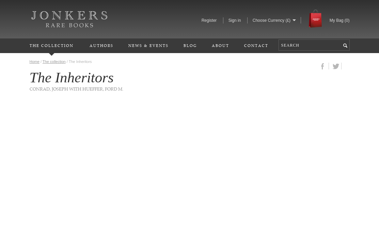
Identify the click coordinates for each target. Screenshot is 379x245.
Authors (101, 45)
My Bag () (340, 20)
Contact (256, 45)
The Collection (52, 45)
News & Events (148, 45)
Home (35, 62)
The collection (54, 62)
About (220, 45)
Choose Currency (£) (271, 20)
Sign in (234, 20)
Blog (190, 45)
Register (209, 20)
